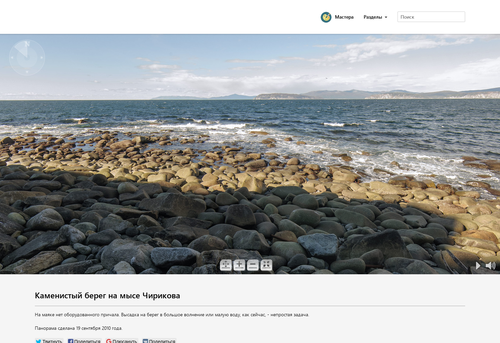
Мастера (344, 17)
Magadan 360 (70, 17)
